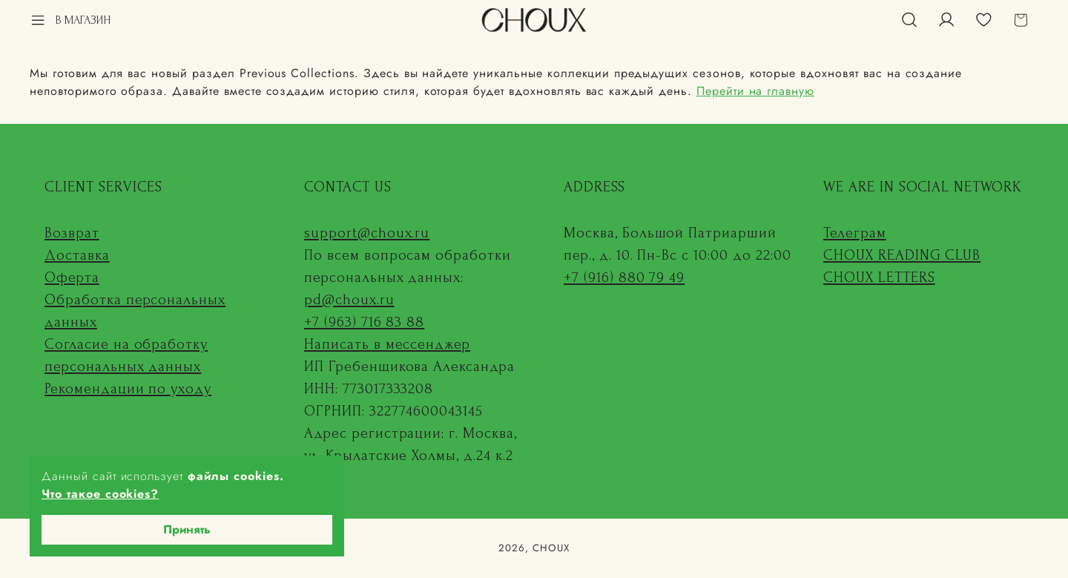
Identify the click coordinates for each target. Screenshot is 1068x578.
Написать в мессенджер (387, 344)
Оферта (71, 277)
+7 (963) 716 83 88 (364, 322)
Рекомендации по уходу (127, 389)
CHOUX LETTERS (878, 277)
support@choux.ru (366, 233)
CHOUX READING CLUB (901, 255)
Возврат (71, 233)
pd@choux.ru (349, 300)
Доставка (77, 255)
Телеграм (854, 233)
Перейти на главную (755, 90)
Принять (187, 529)
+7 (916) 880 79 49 (624, 277)
